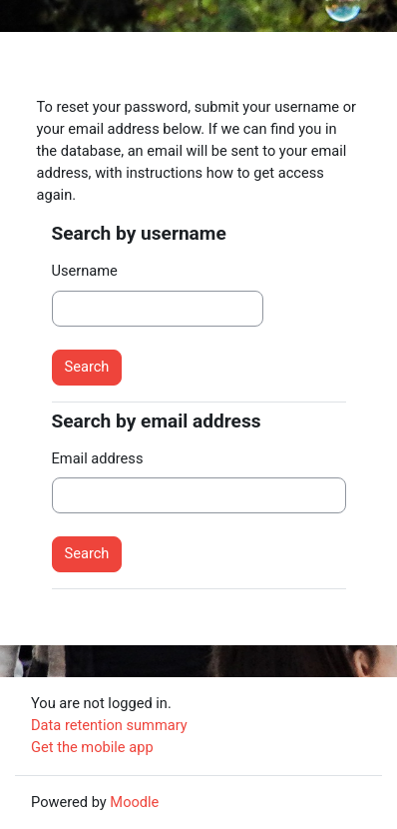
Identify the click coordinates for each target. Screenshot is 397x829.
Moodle (134, 802)
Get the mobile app (92, 747)
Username (85, 271)
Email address (98, 458)
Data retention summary (109, 725)
